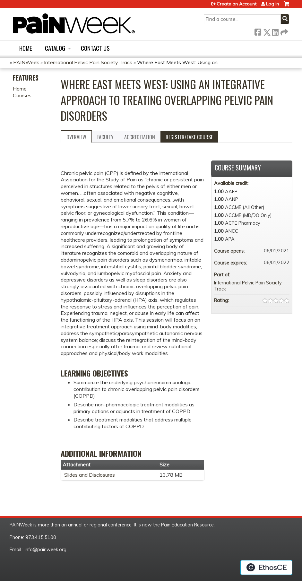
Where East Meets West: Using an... (178, 62)
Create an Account (236, 4)
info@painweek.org (45, 549)
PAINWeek (26, 62)
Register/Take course (189, 137)
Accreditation (139, 137)
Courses (22, 95)
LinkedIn (275, 31)
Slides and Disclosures (89, 475)
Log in (272, 4)
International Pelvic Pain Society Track (88, 62)
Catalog (55, 48)
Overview (76, 137)
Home (25, 48)
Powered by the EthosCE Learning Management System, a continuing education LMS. (266, 567)
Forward (283, 31)
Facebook (258, 31)
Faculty (105, 137)
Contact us (95, 48)
